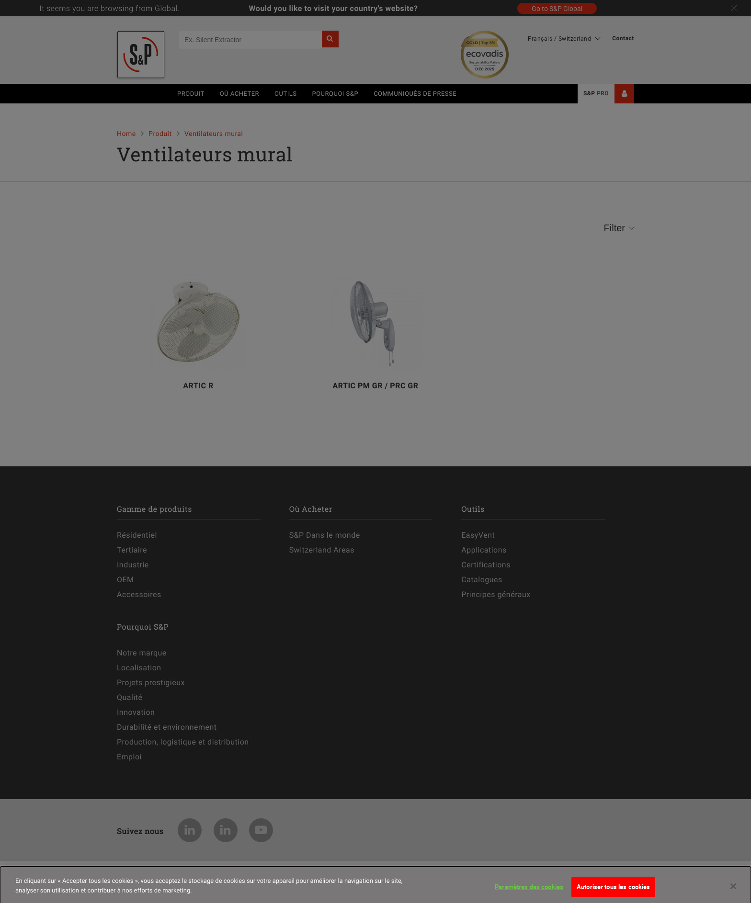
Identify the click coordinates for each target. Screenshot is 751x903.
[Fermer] (733, 892)
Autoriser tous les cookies (613, 892)
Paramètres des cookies (529, 892)
